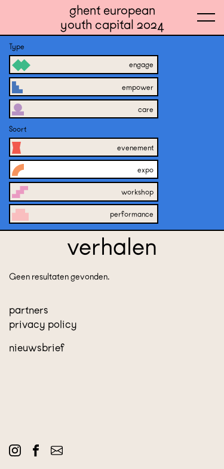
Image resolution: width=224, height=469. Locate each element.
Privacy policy (43, 324)
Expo (83, 169)
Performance (83, 213)
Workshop (83, 191)
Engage (83, 64)
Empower (83, 86)
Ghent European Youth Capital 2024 (112, 17)
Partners (28, 309)
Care (83, 108)
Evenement (83, 147)
